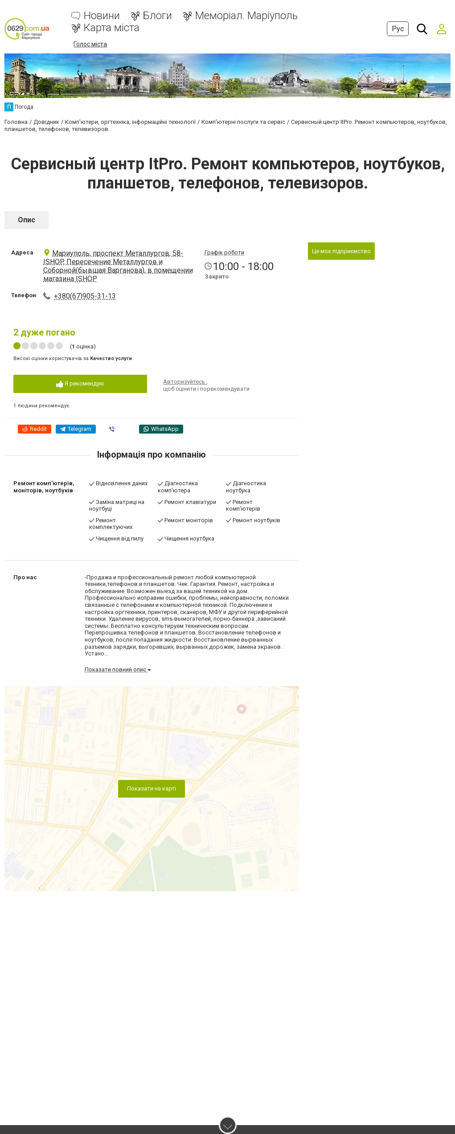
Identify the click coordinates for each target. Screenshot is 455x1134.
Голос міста (90, 44)
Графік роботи (224, 252)
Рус (398, 29)
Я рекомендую (80, 384)
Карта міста (111, 28)
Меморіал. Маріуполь (246, 16)
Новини (102, 16)
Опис (26, 219)
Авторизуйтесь (184, 381)
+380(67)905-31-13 (85, 296)
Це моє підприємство (341, 250)
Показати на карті (151, 788)
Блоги (157, 16)
